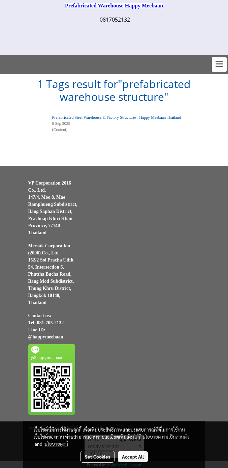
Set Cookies (97, 456)
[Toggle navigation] (219, 64)
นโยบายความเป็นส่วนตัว (165, 437)
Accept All (133, 456)
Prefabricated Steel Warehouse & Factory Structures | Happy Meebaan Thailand (116, 117)
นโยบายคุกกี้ (56, 444)
